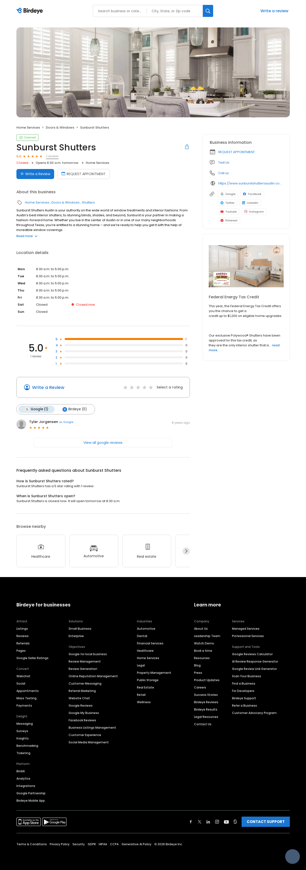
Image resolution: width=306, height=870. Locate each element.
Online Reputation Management (93, 676)
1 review (52, 156)
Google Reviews (81, 705)
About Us (201, 629)
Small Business (80, 629)
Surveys (22, 731)
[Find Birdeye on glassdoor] (235, 822)
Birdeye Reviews (206, 702)
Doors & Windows (60, 127)
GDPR (92, 844)
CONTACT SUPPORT (266, 821)
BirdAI (20, 771)
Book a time (203, 651)
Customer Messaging (85, 683)
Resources (202, 658)
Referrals (23, 643)
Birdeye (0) (74, 409)
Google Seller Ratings (32, 658)
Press (198, 673)
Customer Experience (85, 735)
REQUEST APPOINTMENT (236, 152)
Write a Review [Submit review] (35, 173)
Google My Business (84, 713)
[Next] (186, 551)
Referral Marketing (82, 691)
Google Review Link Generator (254, 669)
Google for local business (88, 654)
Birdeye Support (244, 698)
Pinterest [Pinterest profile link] (228, 220)
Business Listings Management (92, 727)
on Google (66, 422)
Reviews (22, 636)
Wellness (144, 702)
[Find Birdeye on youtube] (226, 822)
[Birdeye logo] (30, 11)
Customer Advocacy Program (254, 713)
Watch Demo (204, 643)
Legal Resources (206, 717)
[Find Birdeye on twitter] (199, 822)
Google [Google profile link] (227, 194)
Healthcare (145, 651)
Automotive (146, 629)
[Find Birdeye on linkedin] (208, 822)
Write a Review (48, 387)
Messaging (24, 724)
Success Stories (206, 695)
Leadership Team (207, 636)
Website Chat (79, 698)
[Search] (208, 11)
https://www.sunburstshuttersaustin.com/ (250, 183)
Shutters (88, 202)
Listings (22, 629)
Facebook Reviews (82, 720)
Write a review (274, 11)
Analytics (23, 778)
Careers (200, 687)
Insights (22, 738)
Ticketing (23, 753)
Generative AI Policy (136, 844)
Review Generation (83, 669)
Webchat (23, 676)
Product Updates (207, 680)
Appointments (27, 691)
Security (79, 844)
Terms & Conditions (31, 844)
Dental (142, 636)
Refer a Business (244, 705)
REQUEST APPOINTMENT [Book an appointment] (83, 173)
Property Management (154, 673)
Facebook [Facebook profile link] (252, 194)
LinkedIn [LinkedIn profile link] (250, 203)
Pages (21, 651)
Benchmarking (27, 746)
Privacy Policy (60, 844)
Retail (141, 695)
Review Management (85, 661)
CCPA (114, 844)
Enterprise (76, 636)
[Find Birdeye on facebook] (191, 822)
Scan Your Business (246, 676)
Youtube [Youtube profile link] (228, 212)
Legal (141, 665)
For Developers (243, 691)
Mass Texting (26, 698)
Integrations (25, 786)
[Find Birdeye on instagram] (217, 822)
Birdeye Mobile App (30, 800)
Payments (24, 705)
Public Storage (148, 680)
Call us (223, 173)
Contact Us (202, 724)
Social (20, 683)
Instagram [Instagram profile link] (254, 212)
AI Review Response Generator (255, 661)
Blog (197, 665)
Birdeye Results (205, 709)
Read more (26, 236)
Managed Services (245, 629)
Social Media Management (89, 742)
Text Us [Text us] (223, 162)
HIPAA (103, 844)
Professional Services (248, 636)
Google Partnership (31, 793)
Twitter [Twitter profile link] (227, 203)
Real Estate (145, 687)
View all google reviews (103, 442)
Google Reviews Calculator (252, 654)
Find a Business (243, 683)
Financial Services (150, 643)
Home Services (28, 127)
